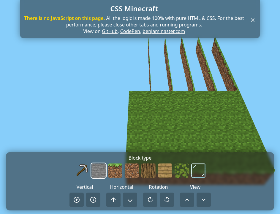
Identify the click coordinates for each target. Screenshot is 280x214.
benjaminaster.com (164, 31)
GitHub (110, 31)
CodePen (130, 31)
